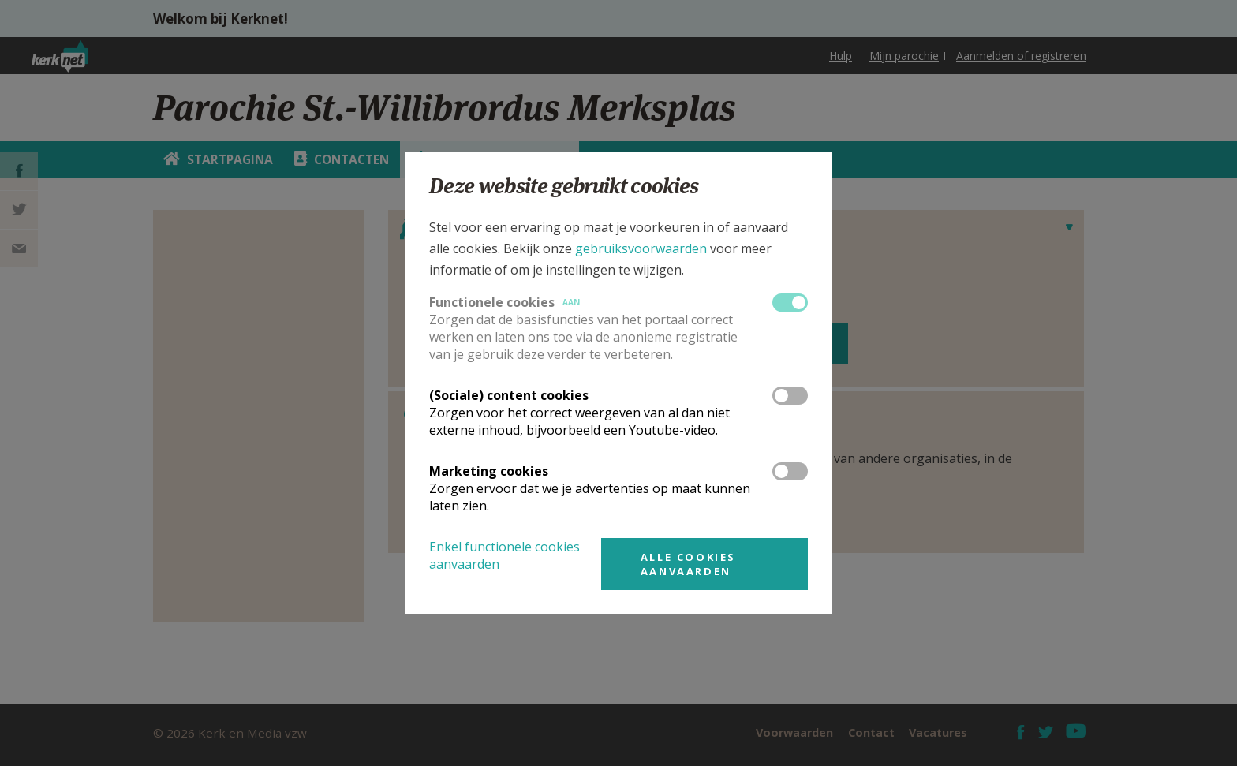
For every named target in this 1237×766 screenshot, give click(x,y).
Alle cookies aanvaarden (688, 564)
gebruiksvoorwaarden (641, 248)
